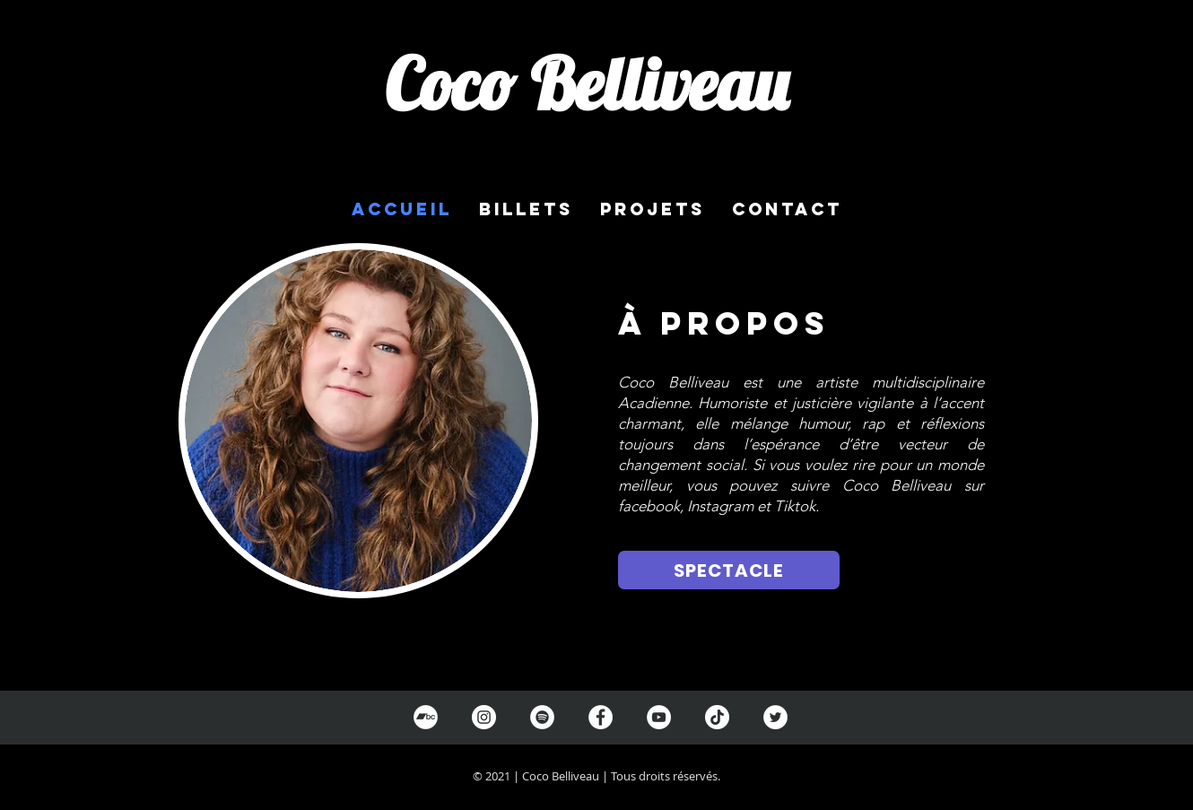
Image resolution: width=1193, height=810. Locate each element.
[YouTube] (659, 717)
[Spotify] (542, 717)
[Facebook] (600, 717)
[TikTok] (717, 717)
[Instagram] (484, 717)
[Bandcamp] (426, 717)
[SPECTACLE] (729, 570)
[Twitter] (775, 717)
